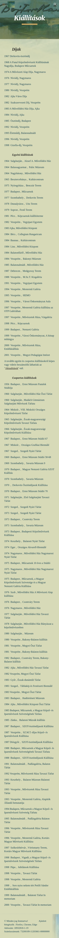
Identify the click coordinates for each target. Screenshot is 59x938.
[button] (4, 4)
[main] (29, 19)
